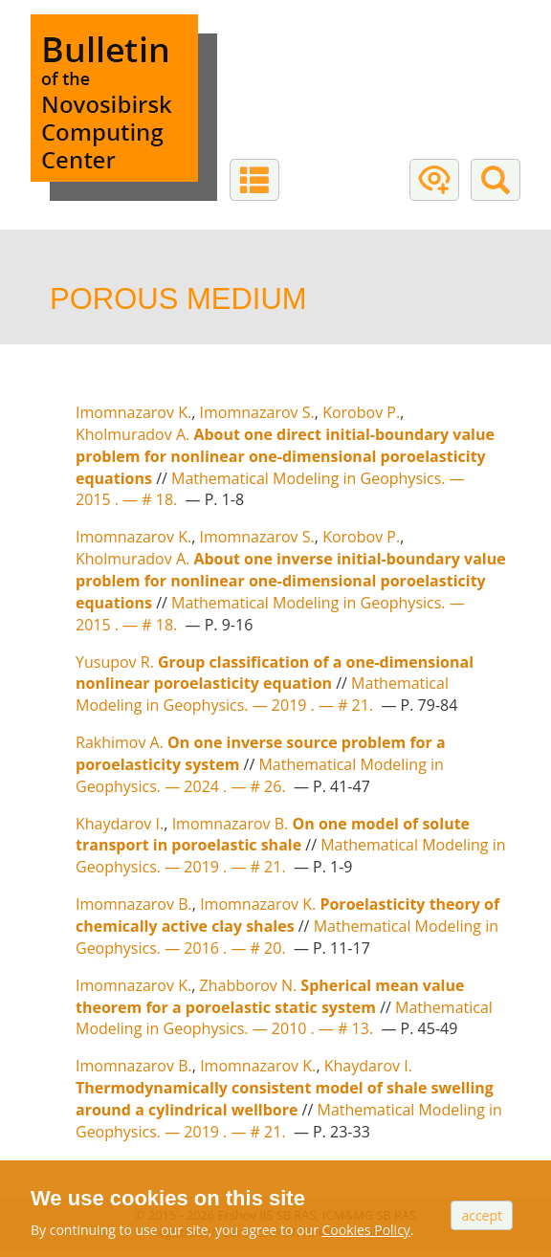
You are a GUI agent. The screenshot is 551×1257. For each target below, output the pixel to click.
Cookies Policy (366, 1230)
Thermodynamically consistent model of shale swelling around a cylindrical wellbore (285, 1098)
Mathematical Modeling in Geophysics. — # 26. (260, 775)
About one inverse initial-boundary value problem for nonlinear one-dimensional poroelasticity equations (291, 580)
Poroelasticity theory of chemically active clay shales (287, 915)
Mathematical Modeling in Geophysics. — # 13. (284, 1018)
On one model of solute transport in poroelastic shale (273, 834)
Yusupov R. (115, 662)
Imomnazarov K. (133, 412)
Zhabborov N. (249, 985)
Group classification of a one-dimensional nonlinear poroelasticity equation (275, 673)
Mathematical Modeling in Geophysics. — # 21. (262, 694)
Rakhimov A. (120, 742)
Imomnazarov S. (257, 412)
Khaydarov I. (120, 823)
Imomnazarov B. (230, 823)
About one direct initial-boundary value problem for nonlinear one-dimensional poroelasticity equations (285, 456)
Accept (481, 1215)
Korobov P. (361, 412)
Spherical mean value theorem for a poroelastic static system (270, 996)
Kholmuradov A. (132, 434)
